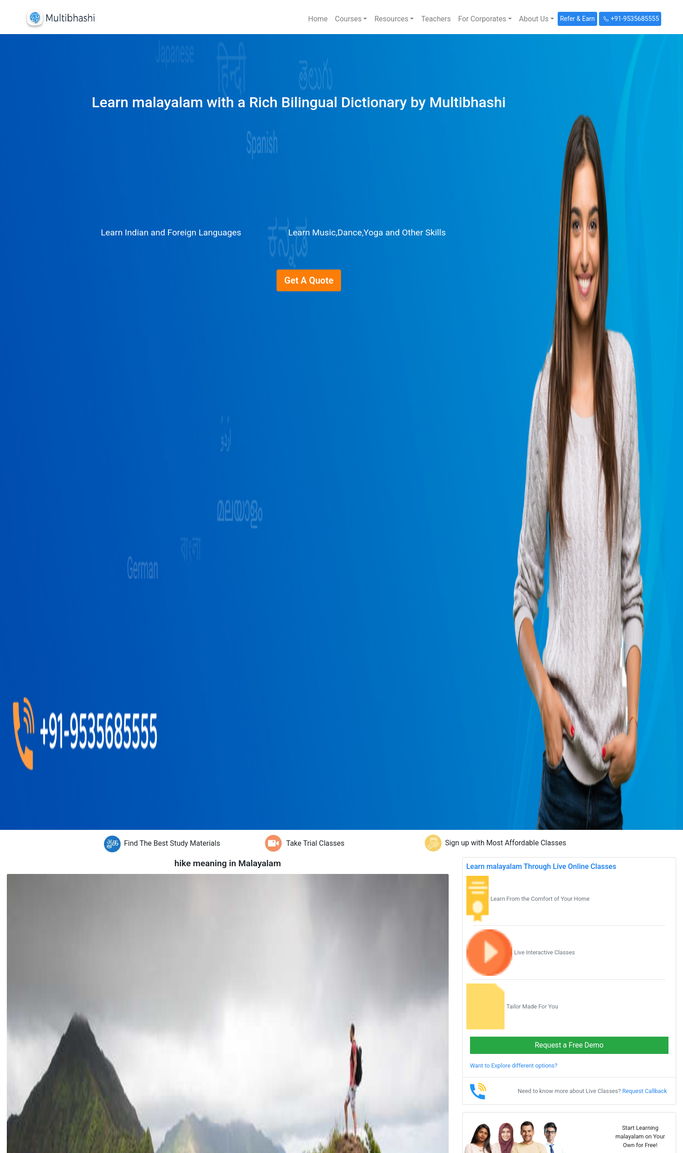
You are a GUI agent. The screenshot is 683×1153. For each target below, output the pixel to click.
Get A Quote (308, 280)
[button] (351, 19)
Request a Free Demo (569, 1045)
